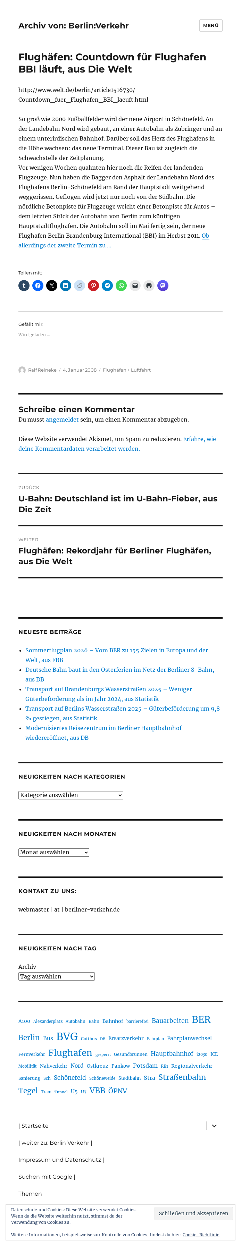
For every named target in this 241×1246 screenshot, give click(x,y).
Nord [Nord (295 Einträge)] (77, 1065)
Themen (30, 1193)
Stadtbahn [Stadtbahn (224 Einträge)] (129, 1078)
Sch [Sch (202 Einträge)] (47, 1078)
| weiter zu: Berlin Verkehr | (55, 1142)
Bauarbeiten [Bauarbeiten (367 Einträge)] (170, 1021)
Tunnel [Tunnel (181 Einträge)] (61, 1092)
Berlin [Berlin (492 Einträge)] (29, 1037)
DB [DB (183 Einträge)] (102, 1039)
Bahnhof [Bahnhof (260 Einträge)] (112, 1021)
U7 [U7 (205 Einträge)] (83, 1091)
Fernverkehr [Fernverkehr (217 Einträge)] (31, 1054)
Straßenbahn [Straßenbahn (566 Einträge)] (182, 1077)
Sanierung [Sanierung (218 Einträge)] (29, 1078)
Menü (210, 25)
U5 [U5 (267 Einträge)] (74, 1091)
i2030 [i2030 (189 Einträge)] (202, 1054)
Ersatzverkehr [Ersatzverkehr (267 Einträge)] (126, 1038)
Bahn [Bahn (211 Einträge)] (94, 1021)
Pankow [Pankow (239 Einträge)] (120, 1066)
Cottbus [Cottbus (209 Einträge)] (89, 1038)
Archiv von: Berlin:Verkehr (73, 26)
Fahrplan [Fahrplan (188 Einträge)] (155, 1038)
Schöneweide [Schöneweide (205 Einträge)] (102, 1078)
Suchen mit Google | (46, 1176)
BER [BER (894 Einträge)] (201, 1019)
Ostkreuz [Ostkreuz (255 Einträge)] (97, 1066)
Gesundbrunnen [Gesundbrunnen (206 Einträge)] (131, 1054)
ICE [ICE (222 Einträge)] (214, 1054)
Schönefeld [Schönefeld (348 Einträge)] (70, 1078)
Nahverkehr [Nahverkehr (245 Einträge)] (53, 1066)
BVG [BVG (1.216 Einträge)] (67, 1036)
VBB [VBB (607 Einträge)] (97, 1090)
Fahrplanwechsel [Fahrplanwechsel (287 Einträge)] (189, 1038)
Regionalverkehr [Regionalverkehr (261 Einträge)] (192, 1066)
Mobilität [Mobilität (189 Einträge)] (27, 1066)
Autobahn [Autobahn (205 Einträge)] (75, 1021)
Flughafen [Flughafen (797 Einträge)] (70, 1052)
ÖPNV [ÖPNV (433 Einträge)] (117, 1091)
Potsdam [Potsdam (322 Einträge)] (145, 1065)
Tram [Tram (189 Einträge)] (46, 1092)
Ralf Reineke (42, 370)
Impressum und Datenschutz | (61, 1159)
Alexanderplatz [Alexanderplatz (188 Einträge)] (48, 1021)
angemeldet (62, 419)
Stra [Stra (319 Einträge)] (149, 1077)
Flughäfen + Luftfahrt (127, 370)
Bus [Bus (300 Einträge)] (48, 1038)
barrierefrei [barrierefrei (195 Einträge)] (137, 1021)
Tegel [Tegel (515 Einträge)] (28, 1090)
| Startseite (33, 1125)
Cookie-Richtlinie (201, 1234)
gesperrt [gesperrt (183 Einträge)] (103, 1054)
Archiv (27, 966)
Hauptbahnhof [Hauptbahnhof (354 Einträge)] (172, 1054)
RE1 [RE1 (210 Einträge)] (164, 1066)
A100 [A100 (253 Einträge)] (24, 1021)
